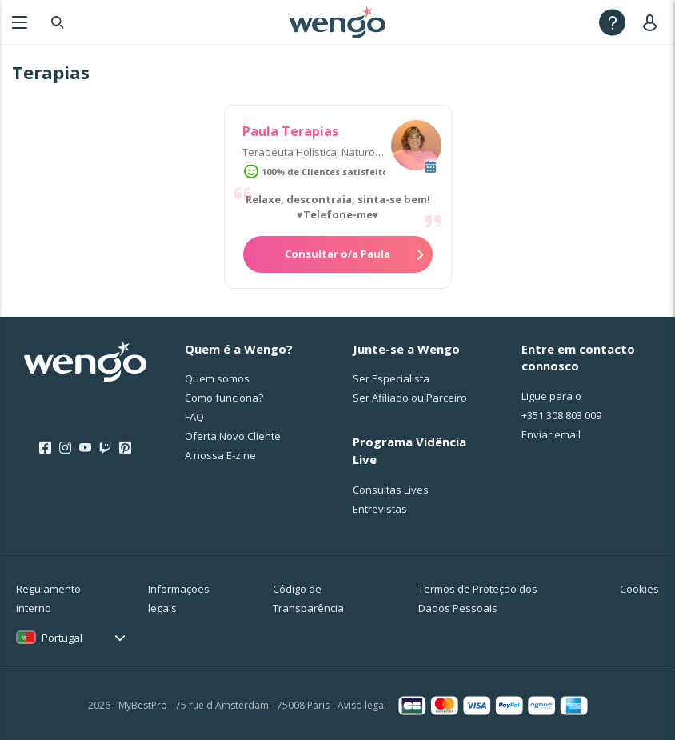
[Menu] (19, 22)
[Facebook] (45, 448)
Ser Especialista (391, 378)
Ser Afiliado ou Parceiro (410, 397)
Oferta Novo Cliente (233, 436)
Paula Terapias (290, 131)
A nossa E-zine (220, 455)
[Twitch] (105, 448)
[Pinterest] (125, 448)
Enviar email (551, 434)
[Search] (57, 22)
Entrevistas (380, 509)
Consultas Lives (391, 489)
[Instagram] (65, 448)
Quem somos (217, 378)
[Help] (612, 22)
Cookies (639, 589)
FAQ (194, 417)
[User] (653, 22)
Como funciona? (224, 397)
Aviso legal (362, 705)
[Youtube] (85, 448)
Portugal (62, 637)
